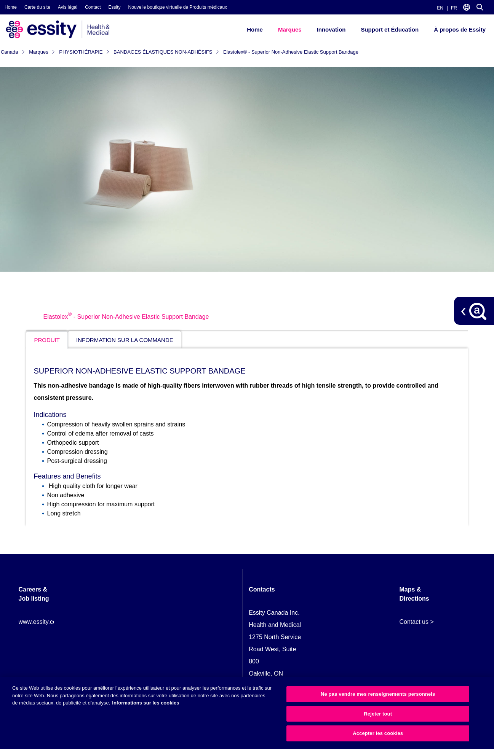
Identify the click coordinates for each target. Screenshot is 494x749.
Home (11, 7)
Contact (93, 7)
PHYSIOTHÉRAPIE (84, 52)
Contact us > (416, 622)
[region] (247, 713)
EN (440, 8)
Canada (13, 52)
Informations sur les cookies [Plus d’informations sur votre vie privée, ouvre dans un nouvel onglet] (145, 703)
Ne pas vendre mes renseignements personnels (378, 694)
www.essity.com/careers (51, 622)
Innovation (331, 29)
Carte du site (37, 7)
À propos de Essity (460, 29)
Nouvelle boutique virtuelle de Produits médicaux (177, 7)
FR (454, 8)
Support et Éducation (390, 29)
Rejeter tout (378, 714)
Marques (290, 29)
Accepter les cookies (378, 733)
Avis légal (67, 7)
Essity (115, 7)
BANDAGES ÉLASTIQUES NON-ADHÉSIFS (166, 52)
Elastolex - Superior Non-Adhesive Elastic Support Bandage (126, 316)
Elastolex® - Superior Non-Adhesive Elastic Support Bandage (290, 52)
